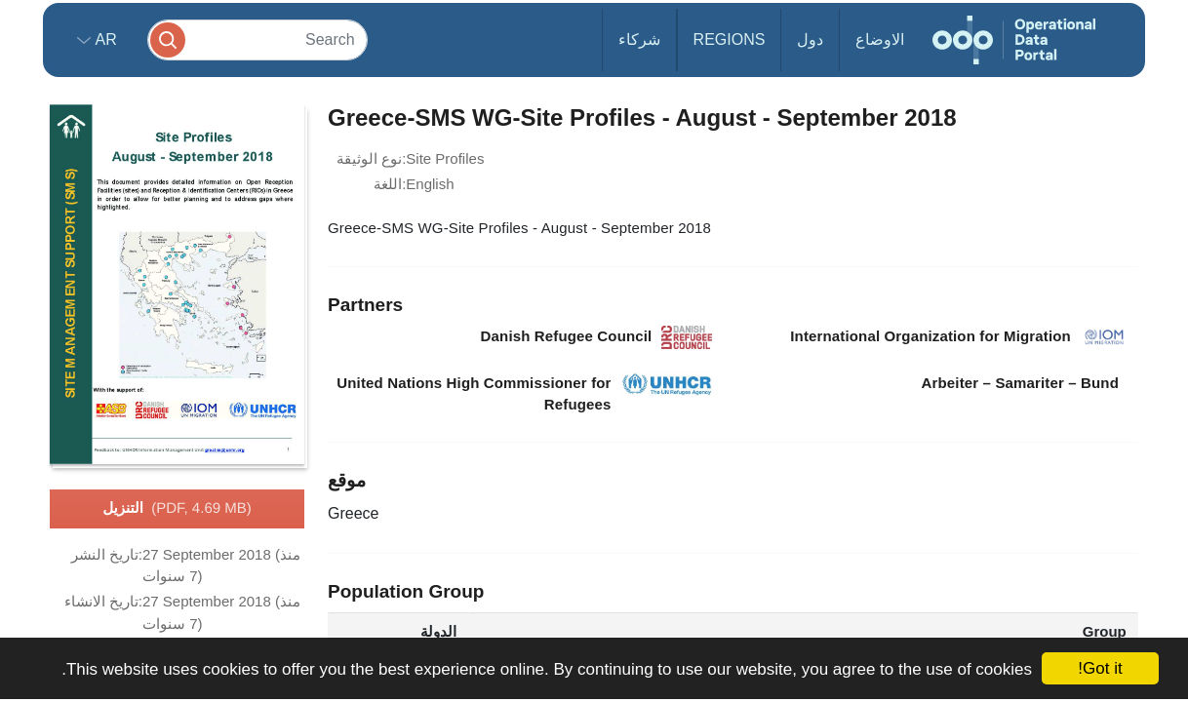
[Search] (257, 39)
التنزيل (176, 509)
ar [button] (104, 39)
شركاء (639, 39)
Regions (729, 39)
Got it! (1100, 668)
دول (810, 39)
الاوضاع (879, 39)
